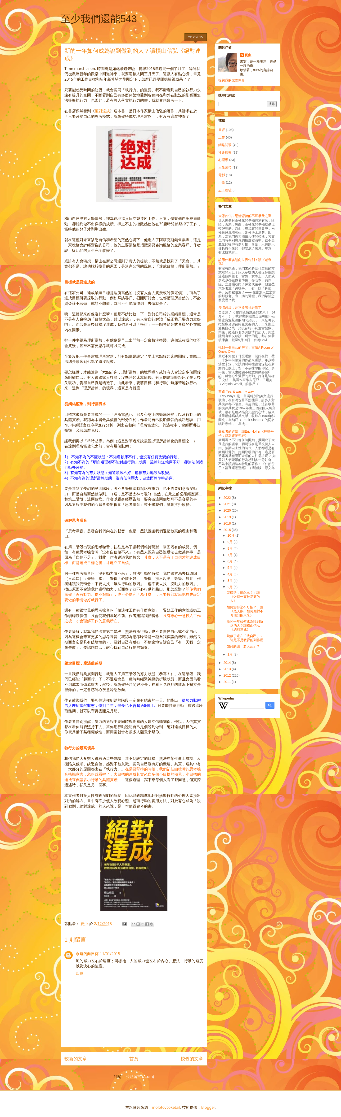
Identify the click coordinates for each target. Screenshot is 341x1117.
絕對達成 (102, 110)
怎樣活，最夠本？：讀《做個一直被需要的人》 (243, 597)
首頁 (133, 1058)
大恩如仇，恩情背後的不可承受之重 (244, 216)
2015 (228, 530)
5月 (230, 567)
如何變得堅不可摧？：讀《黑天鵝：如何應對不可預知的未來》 (245, 611)
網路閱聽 (225, 145)
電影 (221, 175)
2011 (228, 682)
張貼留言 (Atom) (140, 1076)
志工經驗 (225, 190)
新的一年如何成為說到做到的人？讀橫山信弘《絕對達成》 (245, 625)
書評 (221, 130)
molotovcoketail (166, 1107)
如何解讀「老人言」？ (243, 646)
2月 (230, 587)
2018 (228, 523)
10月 (231, 535)
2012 (228, 675)
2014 (228, 663)
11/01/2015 (110, 953)
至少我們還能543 (99, 18)
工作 (221, 137)
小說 (221, 182)
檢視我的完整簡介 (231, 80)
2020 (228, 510)
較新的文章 (75, 1058)
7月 (230, 555)
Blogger (208, 1107)
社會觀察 (225, 152)
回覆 (79, 973)
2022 (228, 498)
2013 (228, 669)
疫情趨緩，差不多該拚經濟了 (239, 307)
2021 (228, 504)
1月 (230, 654)
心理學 (223, 160)
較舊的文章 (192, 1058)
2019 (228, 517)
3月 (230, 580)
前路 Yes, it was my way (236, 391)
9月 (230, 542)
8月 (230, 548)
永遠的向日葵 (87, 953)
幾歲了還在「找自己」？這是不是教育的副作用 (245, 638)
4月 (230, 574)
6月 (230, 561)
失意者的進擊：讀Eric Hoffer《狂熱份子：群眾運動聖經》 (246, 433)
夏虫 (248, 55)
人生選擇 (225, 167)
